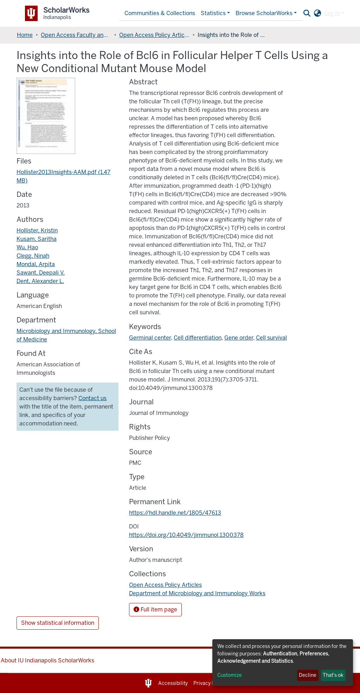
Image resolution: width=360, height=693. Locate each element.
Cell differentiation (197, 337)
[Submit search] (306, 13)
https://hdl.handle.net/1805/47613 (175, 512)
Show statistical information (57, 623)
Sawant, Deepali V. (41, 272)
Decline (307, 675)
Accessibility (173, 683)
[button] (317, 13)
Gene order (238, 337)
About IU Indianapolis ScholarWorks (47, 660)
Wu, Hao (27, 247)
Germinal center (150, 337)
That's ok (333, 675)
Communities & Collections (159, 13)
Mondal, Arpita (36, 264)
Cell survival (271, 337)
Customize (229, 675)
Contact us (92, 398)
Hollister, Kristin (37, 230)
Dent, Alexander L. (40, 281)
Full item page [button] (155, 609)
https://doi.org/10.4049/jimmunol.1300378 (186, 535)
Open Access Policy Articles (154, 35)
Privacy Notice (210, 683)
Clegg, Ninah (33, 255)
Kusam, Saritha (37, 239)
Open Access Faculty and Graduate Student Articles (76, 35)
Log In (332, 13)
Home (25, 35)
